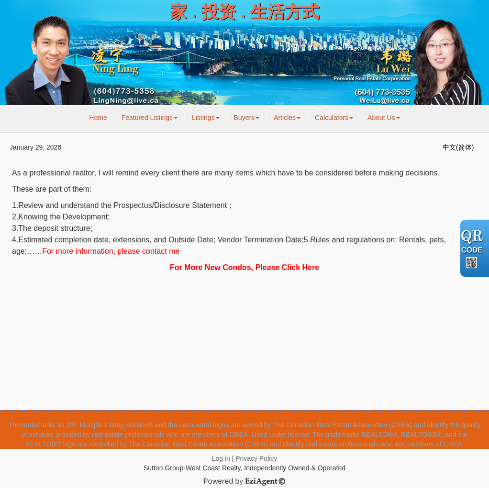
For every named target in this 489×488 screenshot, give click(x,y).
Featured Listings (150, 117)
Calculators (334, 117)
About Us (383, 117)
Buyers (247, 117)
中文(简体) (458, 147)
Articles (287, 117)
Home (98, 117)
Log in (221, 458)
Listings (205, 117)
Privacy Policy (256, 458)
